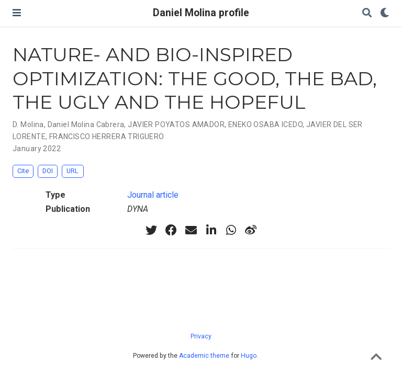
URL (72, 171)
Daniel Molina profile (201, 13)
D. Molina (28, 124)
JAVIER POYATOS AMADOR (176, 124)
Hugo (248, 355)
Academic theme (204, 355)
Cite (23, 171)
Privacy (201, 336)
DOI (47, 171)
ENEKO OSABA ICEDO (265, 124)
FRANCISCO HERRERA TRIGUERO (106, 136)
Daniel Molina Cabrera (86, 124)
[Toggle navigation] (17, 13)
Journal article (152, 195)
